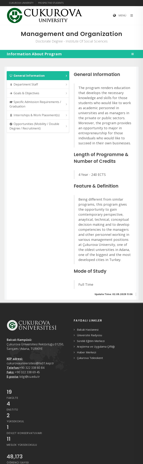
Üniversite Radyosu (89, 335)
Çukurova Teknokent (90, 358)
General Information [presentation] (38, 76)
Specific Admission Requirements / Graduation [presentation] (38, 104)
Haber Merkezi (86, 352)
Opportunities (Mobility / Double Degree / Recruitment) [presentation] (38, 126)
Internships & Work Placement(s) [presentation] (38, 115)
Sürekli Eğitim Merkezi (91, 341)
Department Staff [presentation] (38, 84)
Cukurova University (21, 2)
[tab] (38, 75)
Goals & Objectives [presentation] (38, 93)
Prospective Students (50, 2)
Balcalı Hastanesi (87, 329)
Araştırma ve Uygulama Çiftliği (96, 346)
